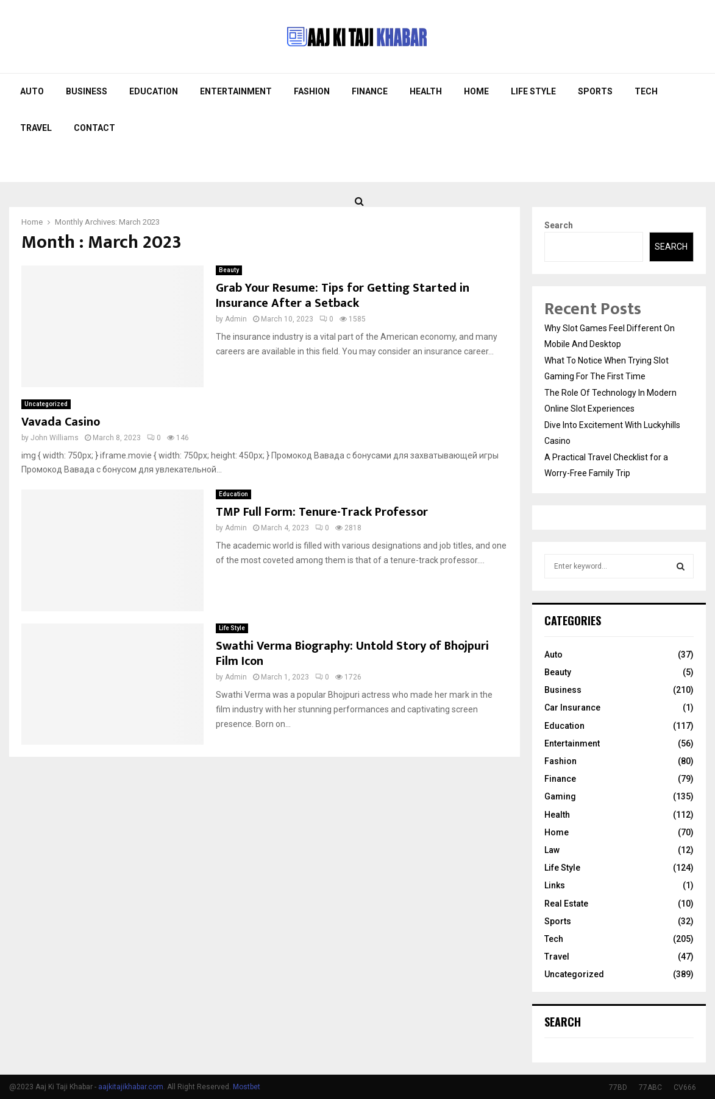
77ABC (650, 1087)
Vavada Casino (60, 422)
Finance (370, 91)
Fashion (312, 91)
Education (153, 91)
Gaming (560, 796)
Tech (646, 91)
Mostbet (246, 1087)
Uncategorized (46, 404)
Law (552, 850)
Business (86, 91)
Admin (236, 319)
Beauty (229, 270)
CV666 (685, 1087)
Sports (595, 91)
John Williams (54, 438)
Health (426, 91)
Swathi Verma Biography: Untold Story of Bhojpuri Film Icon (352, 654)
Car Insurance (572, 707)
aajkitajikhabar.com (130, 1087)
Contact (94, 128)
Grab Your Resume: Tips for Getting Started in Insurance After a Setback (342, 296)
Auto (32, 91)
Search (558, 225)
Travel (36, 128)
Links (554, 885)
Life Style (533, 91)
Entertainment (236, 91)
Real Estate (566, 903)
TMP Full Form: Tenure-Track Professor (322, 512)
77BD (618, 1087)
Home (476, 91)
